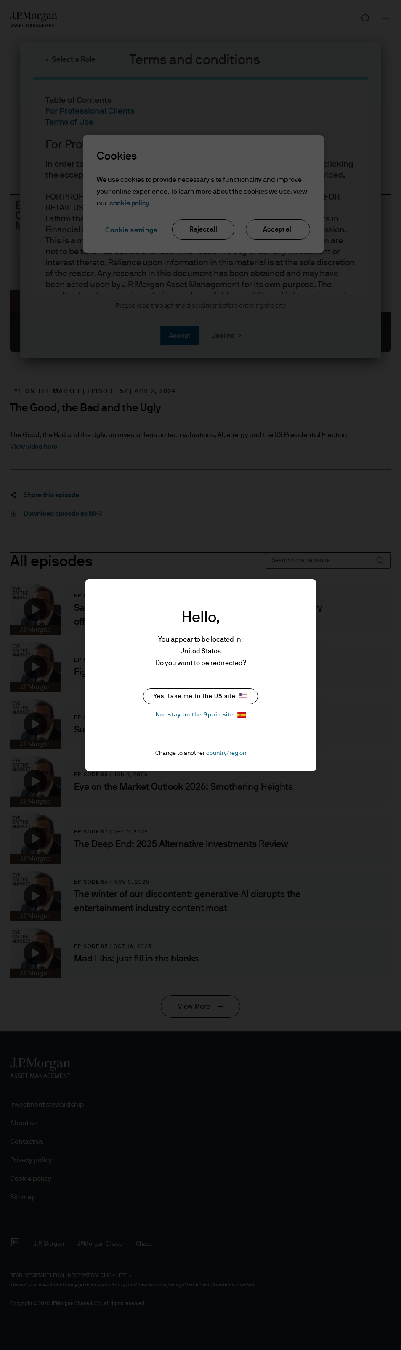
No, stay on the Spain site (201, 715)
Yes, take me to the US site (200, 696)
